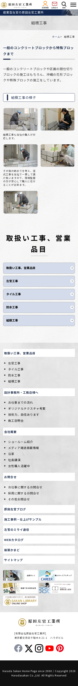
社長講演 (14, 460)
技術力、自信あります (23, 414)
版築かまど (12, 550)
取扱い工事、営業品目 (20, 268)
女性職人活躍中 (19, 466)
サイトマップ (13, 560)
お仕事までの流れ (20, 402)
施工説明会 (16, 420)
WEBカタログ (14, 540)
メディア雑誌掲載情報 (23, 448)
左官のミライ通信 (16, 529)
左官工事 (12, 281)
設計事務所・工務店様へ (21, 392)
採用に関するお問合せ (23, 493)
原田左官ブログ (15, 509)
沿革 (11, 454)
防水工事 (12, 307)
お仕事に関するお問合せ (25, 487)
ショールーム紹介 (20, 442)
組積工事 (12, 320)
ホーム (56, 36)
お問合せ (10, 477)
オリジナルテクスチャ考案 (27, 408)
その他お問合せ (19, 499)
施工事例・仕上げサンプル (23, 519)
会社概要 (10, 432)
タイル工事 (13, 294)
